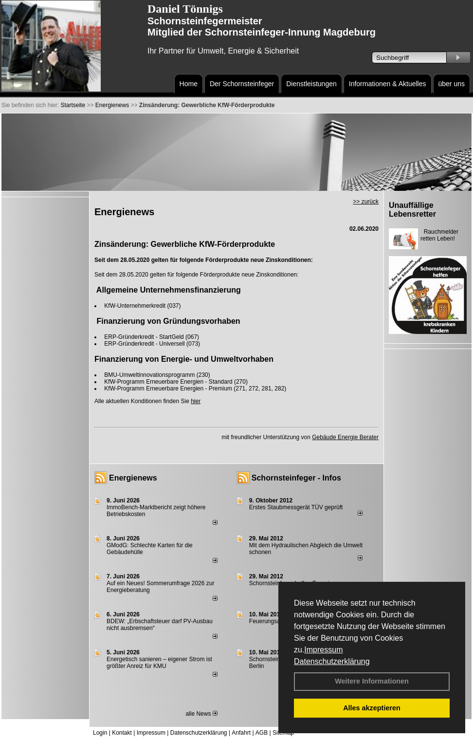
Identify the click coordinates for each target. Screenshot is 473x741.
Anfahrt (241, 732)
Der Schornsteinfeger (242, 84)
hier (195, 401)
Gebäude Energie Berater (345, 437)
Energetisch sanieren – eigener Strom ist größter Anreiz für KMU (159, 662)
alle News (201, 713)
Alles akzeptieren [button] (371, 708)
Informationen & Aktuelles (387, 84)
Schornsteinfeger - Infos (296, 478)
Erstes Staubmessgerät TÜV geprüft (296, 507)
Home (189, 84)
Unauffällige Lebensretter (412, 209)
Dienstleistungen (311, 84)
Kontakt (122, 732)
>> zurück (366, 201)
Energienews (133, 478)
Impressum (323, 650)
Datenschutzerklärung (332, 661)
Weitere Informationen (372, 681)
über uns (451, 84)
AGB (261, 732)
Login (100, 732)
